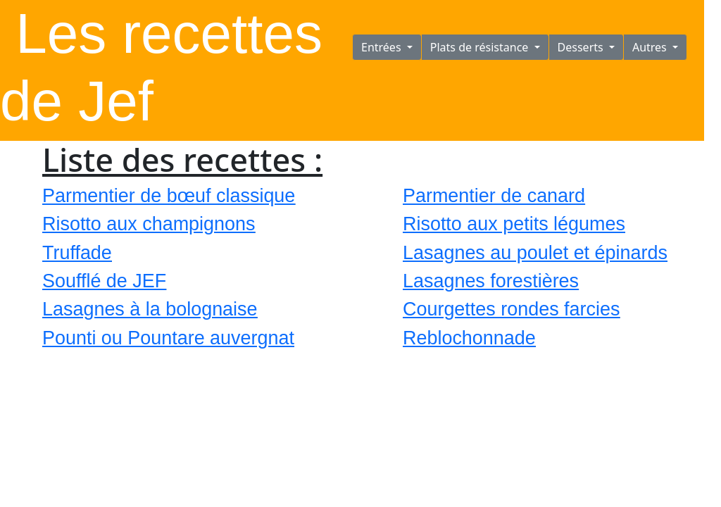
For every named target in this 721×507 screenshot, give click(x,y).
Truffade (77, 252)
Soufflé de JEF (104, 281)
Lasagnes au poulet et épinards (535, 252)
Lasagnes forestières (491, 281)
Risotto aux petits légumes (514, 223)
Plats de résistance (481, 47)
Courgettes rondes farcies (511, 309)
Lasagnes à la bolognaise (150, 309)
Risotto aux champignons (148, 223)
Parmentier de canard (494, 195)
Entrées (382, 47)
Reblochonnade (469, 338)
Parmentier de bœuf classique (168, 195)
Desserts (582, 47)
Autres (651, 47)
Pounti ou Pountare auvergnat (168, 338)
